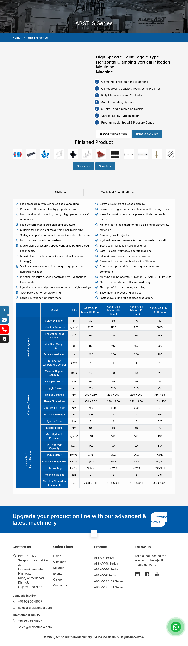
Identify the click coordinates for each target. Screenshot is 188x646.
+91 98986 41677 (30, 601)
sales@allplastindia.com (35, 607)
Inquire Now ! (159, 519)
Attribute (60, 192)
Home (17, 37)
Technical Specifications (117, 192)
